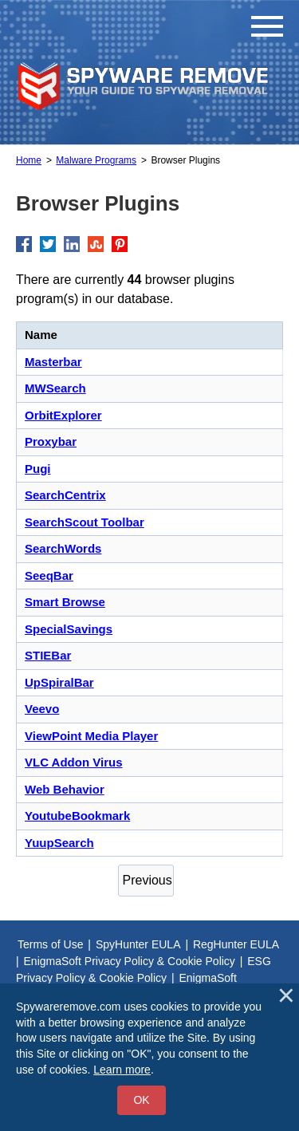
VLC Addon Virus (74, 762)
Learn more (122, 1069)
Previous (147, 880)
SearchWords (63, 548)
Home (28, 160)
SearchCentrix (65, 495)
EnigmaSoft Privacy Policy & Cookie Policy (129, 961)
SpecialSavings (68, 629)
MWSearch (55, 388)
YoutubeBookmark (77, 815)
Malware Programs (96, 160)
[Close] (286, 995)
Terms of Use (50, 944)
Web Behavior (64, 789)
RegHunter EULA (236, 944)
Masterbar (53, 361)
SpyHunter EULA (138, 944)
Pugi (38, 468)
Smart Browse (65, 602)
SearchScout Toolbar (84, 522)
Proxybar (51, 441)
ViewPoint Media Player (91, 736)
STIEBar (48, 655)
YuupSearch (59, 842)
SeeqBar (49, 575)
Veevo (42, 708)
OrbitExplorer (63, 415)
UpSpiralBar (59, 682)
